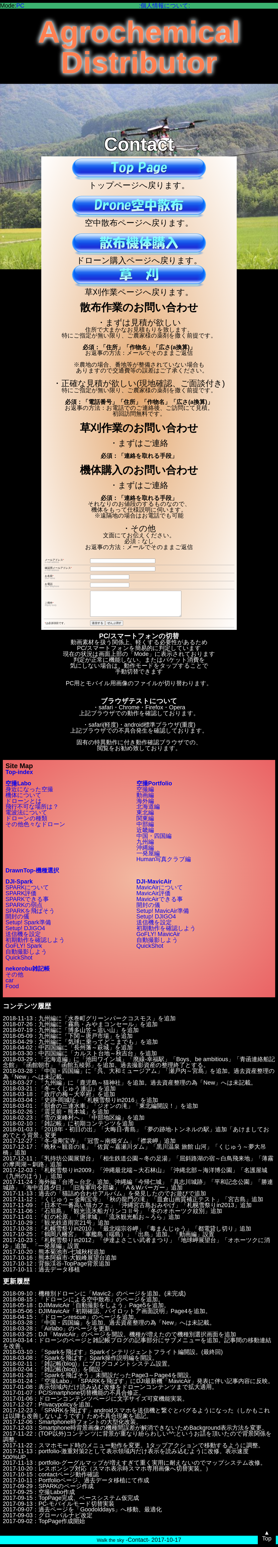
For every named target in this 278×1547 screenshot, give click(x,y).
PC (20, 5)
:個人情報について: (164, 5)
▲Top (266, 1535)
